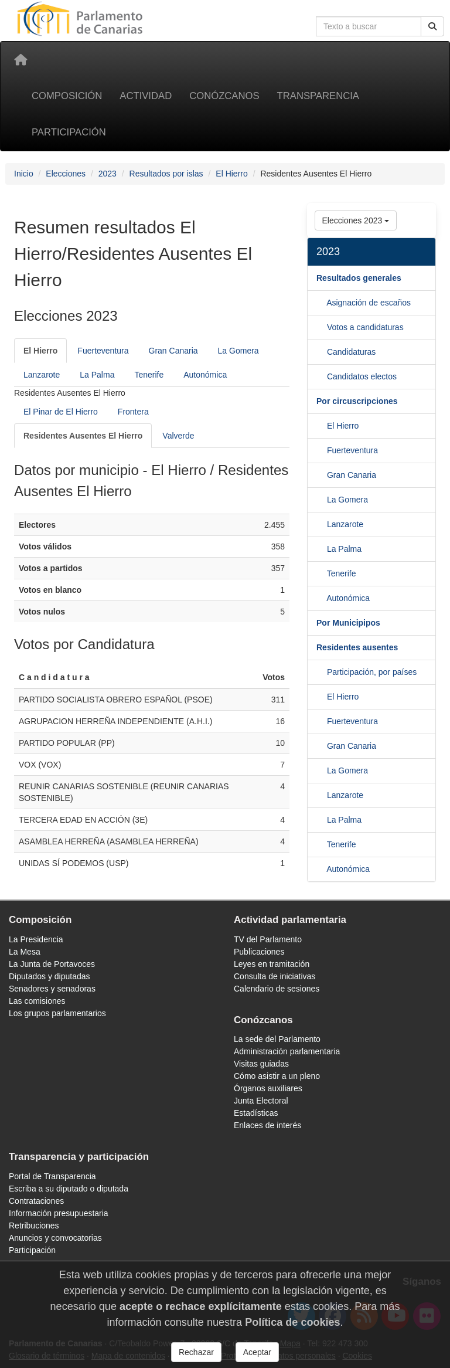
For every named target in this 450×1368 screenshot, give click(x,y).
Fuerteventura (102, 350)
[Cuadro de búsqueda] (368, 26)
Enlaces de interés (267, 1125)
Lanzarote (41, 374)
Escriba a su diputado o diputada (68, 1188)
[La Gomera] (321, 524)
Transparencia (318, 95)
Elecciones (66, 173)
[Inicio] (20, 60)
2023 (107, 173)
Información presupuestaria (58, 1213)
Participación (69, 132)
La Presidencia (36, 939)
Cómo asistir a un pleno (277, 1076)
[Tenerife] (321, 598)
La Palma (97, 374)
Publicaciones (259, 951)
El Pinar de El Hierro (60, 411)
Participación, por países (372, 672)
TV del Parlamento (268, 939)
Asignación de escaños (368, 302)
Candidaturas (351, 352)
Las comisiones (37, 1001)
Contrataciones (36, 1201)
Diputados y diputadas (49, 976)
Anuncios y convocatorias (55, 1238)
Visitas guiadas (261, 1063)
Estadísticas (256, 1113)
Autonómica (205, 374)
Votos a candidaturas (365, 327)
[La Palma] (321, 573)
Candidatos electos (362, 376)
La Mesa (24, 951)
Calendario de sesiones (276, 988)
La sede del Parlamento (277, 1039)
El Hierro (231, 173)
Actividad (146, 95)
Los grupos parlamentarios (57, 1013)
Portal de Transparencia (52, 1176)
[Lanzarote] (321, 549)
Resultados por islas (166, 173)
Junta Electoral (261, 1100)
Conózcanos (224, 95)
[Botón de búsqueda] (432, 26)
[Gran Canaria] (321, 499)
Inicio (23, 173)
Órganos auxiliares (268, 1088)
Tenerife (148, 374)
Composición (67, 95)
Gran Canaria (173, 350)
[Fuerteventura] (321, 475)
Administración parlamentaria (287, 1051)
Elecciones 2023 (356, 220)
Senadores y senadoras (52, 988)
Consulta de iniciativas (274, 976)
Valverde (178, 435)
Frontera (133, 411)
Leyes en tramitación (271, 964)
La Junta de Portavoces (52, 964)
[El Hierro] (40, 350)
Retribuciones (34, 1225)
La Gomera (238, 350)
